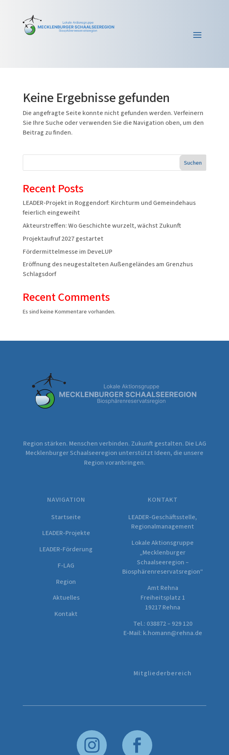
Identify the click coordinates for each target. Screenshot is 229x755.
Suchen (193, 163)
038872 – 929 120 (169, 623)
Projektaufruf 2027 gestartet (63, 238)
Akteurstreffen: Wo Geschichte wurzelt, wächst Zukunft (102, 225)
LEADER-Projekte (66, 533)
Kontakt (66, 613)
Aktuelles (66, 597)
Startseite (66, 517)
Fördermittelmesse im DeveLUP (67, 251)
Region (66, 581)
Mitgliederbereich (163, 673)
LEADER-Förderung (66, 549)
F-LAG (66, 565)
